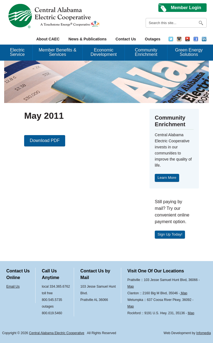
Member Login (186, 7)
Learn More (167, 178)
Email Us (13, 286)
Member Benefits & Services (57, 52)
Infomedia (203, 333)
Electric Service (17, 52)
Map (130, 286)
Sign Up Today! (170, 234)
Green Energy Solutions (189, 52)
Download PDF (45, 140)
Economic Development (104, 52)
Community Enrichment (146, 52)
